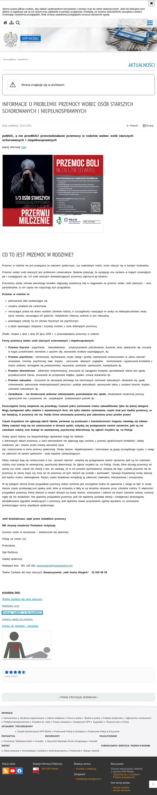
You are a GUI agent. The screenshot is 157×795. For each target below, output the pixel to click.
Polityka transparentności (16, 722)
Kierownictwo (10, 718)
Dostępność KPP (81, 722)
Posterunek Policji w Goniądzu (69, 731)
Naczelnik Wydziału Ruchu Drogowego (67, 741)
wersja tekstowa (121, 790)
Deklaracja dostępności (88, 779)
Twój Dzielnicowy (24, 726)
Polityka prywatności (124, 777)
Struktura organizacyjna (32, 718)
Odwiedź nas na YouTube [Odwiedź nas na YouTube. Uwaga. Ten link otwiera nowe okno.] (12, 771)
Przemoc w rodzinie (140, 745)
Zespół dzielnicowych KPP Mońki (34, 731)
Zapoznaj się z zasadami (126, 774)
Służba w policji (92, 718)
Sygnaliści (98, 722)
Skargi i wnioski (91, 751)
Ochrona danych (109, 745)
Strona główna (9, 59)
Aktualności (23, 59)
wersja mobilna (121, 787)
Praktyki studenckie (113, 718)
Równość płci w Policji (117, 722)
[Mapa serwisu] (11, 23)
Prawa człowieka (61, 722)
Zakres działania (55, 718)
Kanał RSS (5, 771)
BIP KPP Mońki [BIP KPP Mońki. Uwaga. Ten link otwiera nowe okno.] (50, 768)
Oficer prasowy (11, 751)
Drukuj (148, 125)
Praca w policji (74, 718)
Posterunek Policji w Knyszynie (104, 731)
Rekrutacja (124, 745)
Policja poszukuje (108, 736)
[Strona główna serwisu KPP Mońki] (5, 23)
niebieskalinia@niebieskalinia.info (54, 565)
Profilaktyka (8, 736)
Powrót (132, 125)
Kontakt (39, 741)
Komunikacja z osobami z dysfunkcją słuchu (44, 751)
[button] (150, 23)
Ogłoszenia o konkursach (138, 718)
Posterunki (75, 751)
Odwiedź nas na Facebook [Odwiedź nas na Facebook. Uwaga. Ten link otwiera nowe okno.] (19, 771)
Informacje (7, 712)
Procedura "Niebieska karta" (18, 741)
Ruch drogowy (52, 736)
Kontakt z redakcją (86, 768)
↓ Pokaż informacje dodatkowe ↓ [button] (78, 697)
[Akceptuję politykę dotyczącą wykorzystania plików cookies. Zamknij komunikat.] (151, 3)
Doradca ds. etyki (41, 722)
